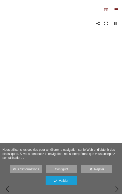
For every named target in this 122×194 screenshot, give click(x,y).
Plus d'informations (26, 169)
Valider (61, 181)
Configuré (61, 169)
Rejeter (96, 169)
